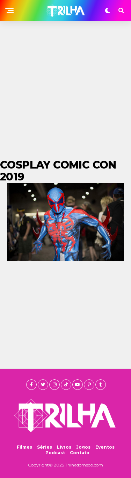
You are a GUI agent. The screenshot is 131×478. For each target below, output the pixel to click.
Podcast (55, 452)
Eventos (105, 447)
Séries (44, 447)
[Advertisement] (65, 90)
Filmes (24, 447)
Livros (64, 447)
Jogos (83, 447)
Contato (79, 452)
